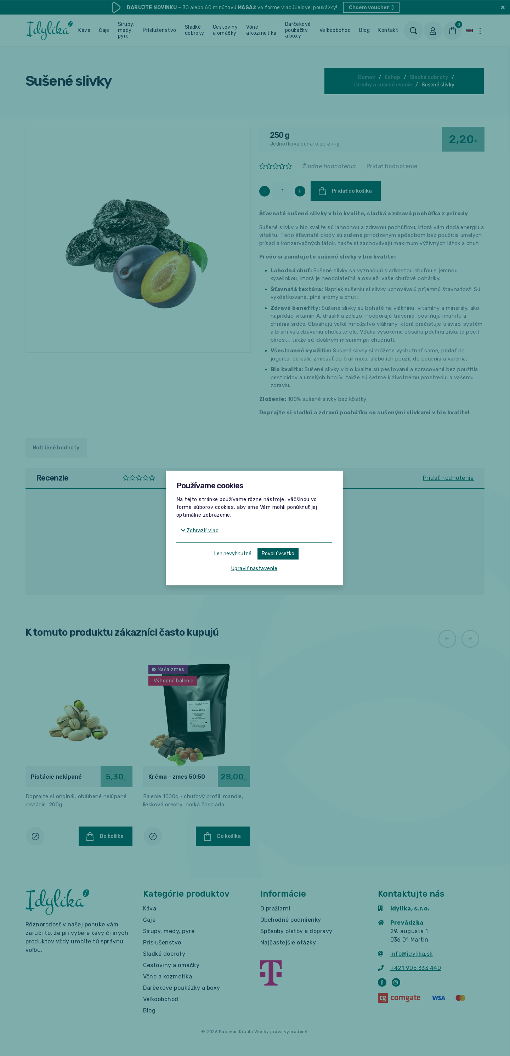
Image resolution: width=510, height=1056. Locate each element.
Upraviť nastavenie (254, 569)
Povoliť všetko (278, 554)
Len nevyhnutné (232, 554)
